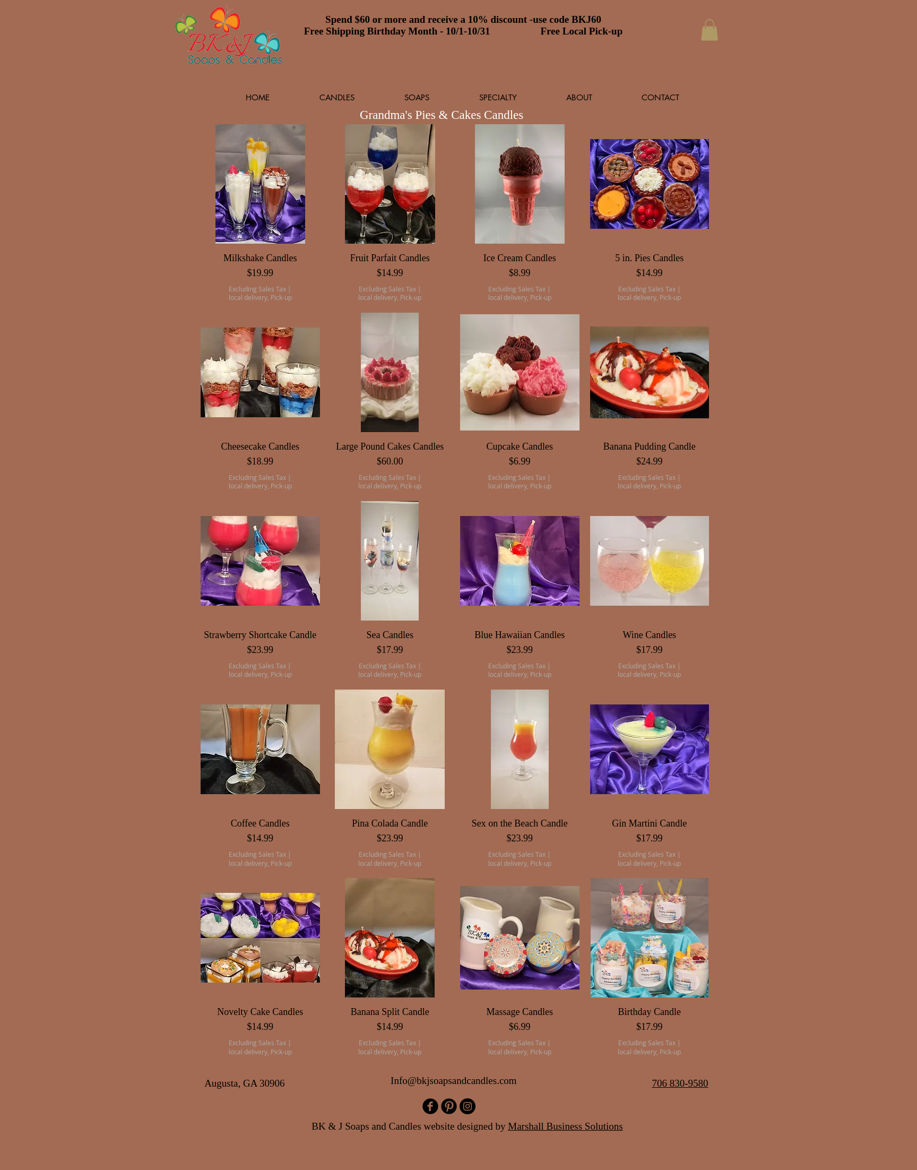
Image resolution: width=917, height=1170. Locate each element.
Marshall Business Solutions (565, 1126)
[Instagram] (467, 1106)
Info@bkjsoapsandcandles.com (454, 1080)
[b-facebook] (430, 1106)
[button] (709, 30)
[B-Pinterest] (449, 1106)
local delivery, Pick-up (260, 297)
